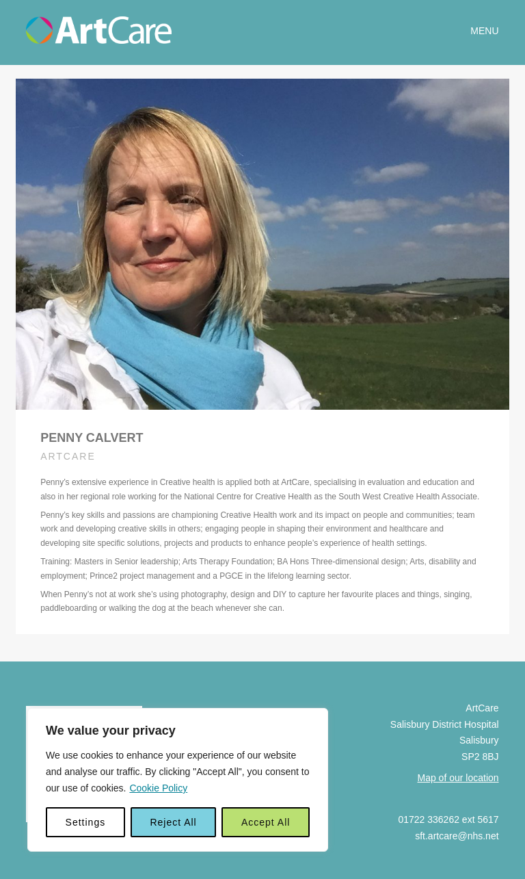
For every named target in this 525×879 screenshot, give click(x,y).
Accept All (265, 822)
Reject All (173, 822)
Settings (86, 822)
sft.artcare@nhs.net (456, 828)
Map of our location (458, 769)
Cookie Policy (158, 788)
